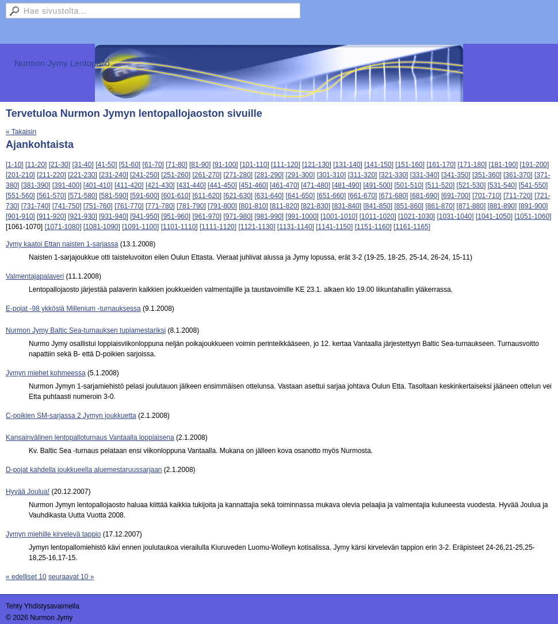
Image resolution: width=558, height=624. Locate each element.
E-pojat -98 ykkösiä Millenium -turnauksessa (73, 309)
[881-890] (502, 206)
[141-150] (378, 165)
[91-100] (225, 165)
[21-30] (59, 165)
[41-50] (106, 165)
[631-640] (269, 196)
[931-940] (113, 216)
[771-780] (160, 206)
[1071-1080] (62, 227)
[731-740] (36, 206)
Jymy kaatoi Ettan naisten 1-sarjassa (62, 244)
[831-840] (346, 206)
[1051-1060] (532, 216)
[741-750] (67, 206)
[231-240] (113, 175)
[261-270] (206, 175)
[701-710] (487, 196)
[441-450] (222, 185)
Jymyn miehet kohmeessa (46, 373)
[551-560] (20, 196)
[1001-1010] (338, 216)
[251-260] (175, 175)
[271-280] (238, 175)
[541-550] (533, 185)
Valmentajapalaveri (35, 276)
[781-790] (191, 206)
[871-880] (471, 206)
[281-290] (269, 175)
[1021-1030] (416, 216)
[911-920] (51, 216)
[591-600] (144, 196)
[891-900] (533, 206)
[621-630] (238, 196)
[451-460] (253, 185)
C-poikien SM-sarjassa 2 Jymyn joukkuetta (71, 416)
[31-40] (82, 165)
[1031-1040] (455, 216)
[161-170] (441, 165)
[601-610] (175, 196)
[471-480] (315, 185)
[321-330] (393, 175)
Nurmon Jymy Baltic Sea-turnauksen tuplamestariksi (86, 330)
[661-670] (362, 196)
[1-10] (15, 165)
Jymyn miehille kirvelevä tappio (53, 534)
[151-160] (410, 165)
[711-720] (518, 196)
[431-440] (191, 185)
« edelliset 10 (26, 577)
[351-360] (487, 175)
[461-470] (284, 185)
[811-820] (284, 206)
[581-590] (113, 196)
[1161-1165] (411, 227)
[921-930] (82, 216)
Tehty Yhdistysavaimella (42, 606)
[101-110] (254, 165)
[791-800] (222, 206)
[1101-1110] (179, 227)
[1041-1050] (494, 216)
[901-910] (20, 216)
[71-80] (176, 165)
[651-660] (331, 196)
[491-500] (377, 185)
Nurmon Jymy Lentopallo (62, 63)
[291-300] (300, 175)
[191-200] (534, 165)
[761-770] (129, 206)
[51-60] (129, 165)
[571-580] (82, 196)
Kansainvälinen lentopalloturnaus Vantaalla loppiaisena (90, 437)
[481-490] (346, 185)
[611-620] (206, 196)
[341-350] (456, 175)
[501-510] (408, 185)
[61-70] (153, 165)
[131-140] (347, 165)
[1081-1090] (101, 227)
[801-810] (253, 206)
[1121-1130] (256, 227)
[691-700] (456, 196)
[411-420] (129, 185)
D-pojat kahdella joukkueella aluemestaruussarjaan (84, 470)
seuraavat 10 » (71, 577)
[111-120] (285, 165)
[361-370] (518, 175)
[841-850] (377, 206)
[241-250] (144, 175)
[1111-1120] (218, 227)
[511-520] (440, 185)
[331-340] (424, 175)
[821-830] (315, 206)
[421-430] (160, 185)
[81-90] (200, 165)
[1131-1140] (295, 227)
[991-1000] (302, 216)
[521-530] (471, 185)
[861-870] (440, 206)
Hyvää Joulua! (27, 492)
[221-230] (82, 175)
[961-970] (206, 216)
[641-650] (300, 196)
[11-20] (36, 165)
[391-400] (67, 185)
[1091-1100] (140, 227)
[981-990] (269, 216)
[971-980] (238, 216)
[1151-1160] (373, 227)
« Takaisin (21, 132)
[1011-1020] (378, 216)
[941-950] (144, 216)
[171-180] (472, 165)
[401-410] (98, 185)
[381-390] (36, 185)
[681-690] (424, 196)
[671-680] (393, 196)
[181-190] (503, 165)
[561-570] (51, 196)
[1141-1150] (334, 227)
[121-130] (316, 165)
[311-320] (362, 175)
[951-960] (175, 216)
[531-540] (502, 185)
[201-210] (20, 175)
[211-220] (51, 175)
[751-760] (98, 206)
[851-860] (408, 206)
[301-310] (331, 175)
